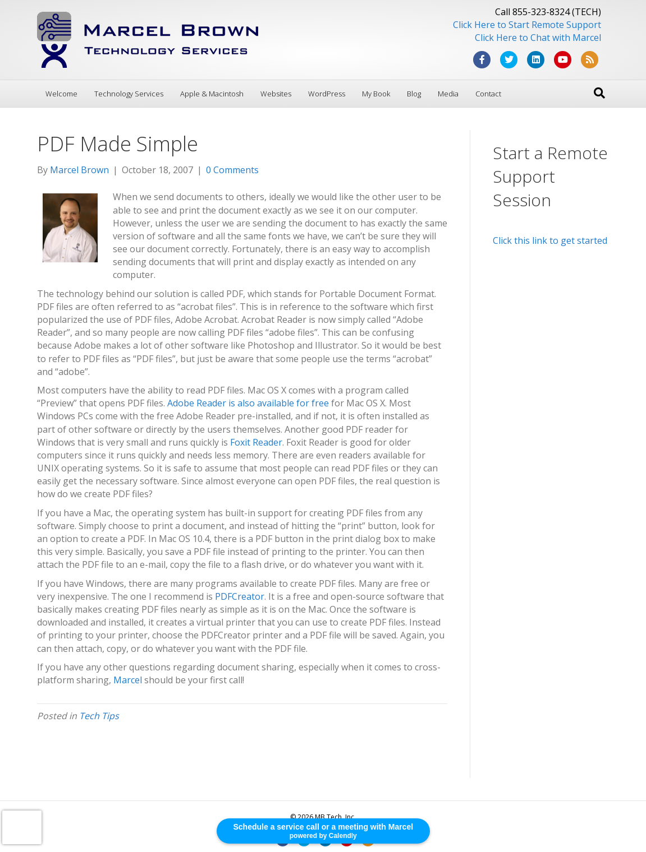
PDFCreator (239, 596)
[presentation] (22, 827)
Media (448, 94)
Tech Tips (99, 716)
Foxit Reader (256, 442)
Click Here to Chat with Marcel (538, 37)
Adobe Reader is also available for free (248, 403)
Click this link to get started (550, 240)
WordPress (326, 94)
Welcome (61, 94)
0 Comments (232, 170)
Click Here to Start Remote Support (527, 24)
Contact (488, 94)
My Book (376, 94)
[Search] (599, 93)
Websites (275, 94)
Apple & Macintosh (212, 94)
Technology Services (128, 94)
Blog (414, 94)
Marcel (127, 680)
